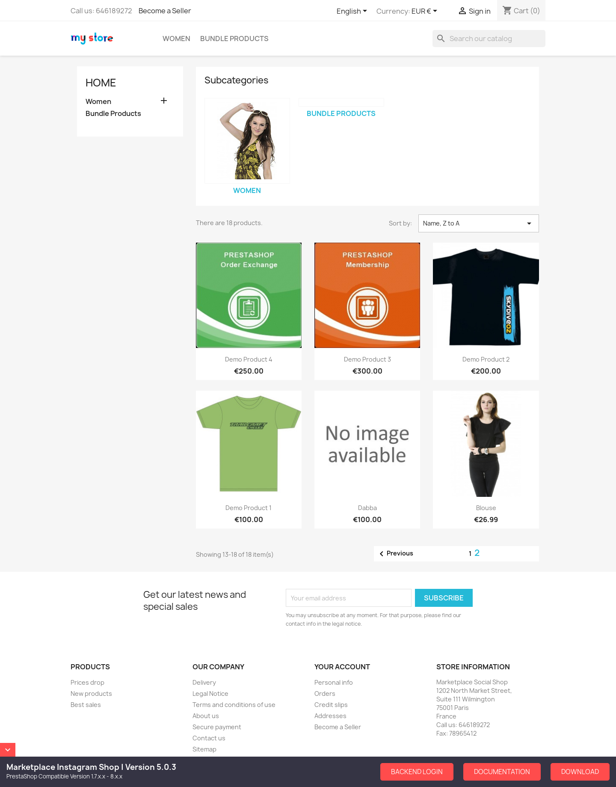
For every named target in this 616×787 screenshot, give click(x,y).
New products (91, 693)
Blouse (486, 508)
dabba (367, 508)
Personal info (333, 682)
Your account (342, 666)
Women (176, 38)
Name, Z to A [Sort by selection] (478, 223)
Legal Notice (210, 693)
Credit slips (331, 705)
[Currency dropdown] (426, 11)
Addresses (330, 716)
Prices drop (87, 682)
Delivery (204, 682)
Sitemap (204, 749)
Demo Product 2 (485, 359)
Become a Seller (165, 10)
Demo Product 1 (248, 508)
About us (205, 716)
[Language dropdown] (353, 11)
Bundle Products (234, 38)
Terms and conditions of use (233, 705)
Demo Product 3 (367, 359)
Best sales (86, 705)
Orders (324, 693)
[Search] (488, 38)
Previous (394, 554)
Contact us (208, 738)
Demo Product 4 (248, 359)
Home (101, 82)
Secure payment (216, 727)
